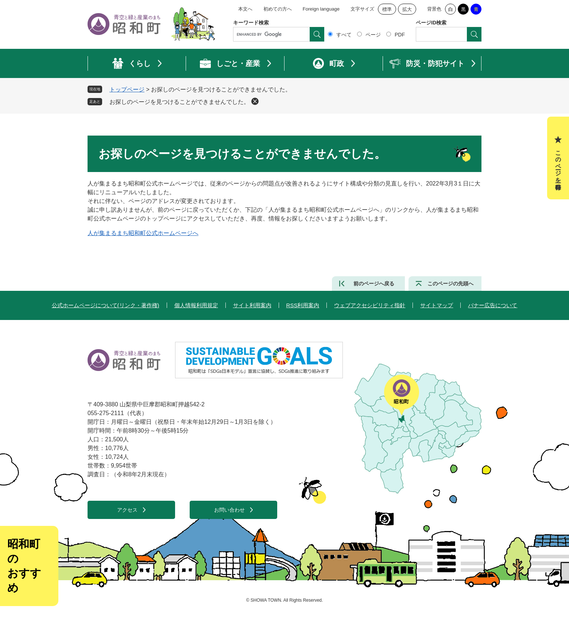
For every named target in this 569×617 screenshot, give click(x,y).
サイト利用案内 (252, 305)
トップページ (126, 89)
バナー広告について (492, 305)
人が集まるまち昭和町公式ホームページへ (143, 233)
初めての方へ (277, 9)
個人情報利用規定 (196, 305)
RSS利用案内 (303, 305)
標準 (387, 9)
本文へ (245, 9)
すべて (344, 35)
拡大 (407, 9)
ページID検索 (431, 22)
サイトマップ (436, 305)
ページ (373, 35)
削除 (255, 101)
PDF (400, 35)
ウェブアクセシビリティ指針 (369, 305)
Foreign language (321, 9)
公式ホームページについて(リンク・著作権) (105, 305)
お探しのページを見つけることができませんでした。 (179, 102)
